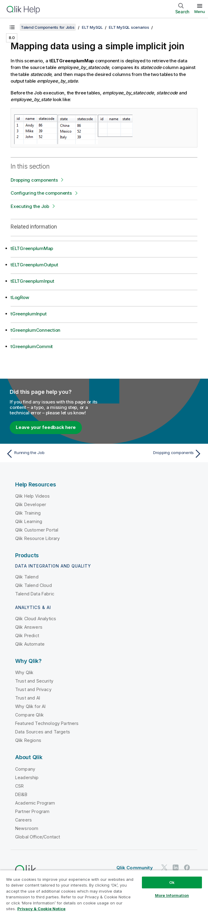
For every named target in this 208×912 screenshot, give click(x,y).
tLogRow (20, 297)
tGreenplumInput (28, 314)
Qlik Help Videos (32, 496)
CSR (19, 786)
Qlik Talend (27, 576)
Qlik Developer (30, 504)
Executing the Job (30, 206)
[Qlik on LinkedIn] (175, 867)
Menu (199, 11)
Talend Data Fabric (34, 593)
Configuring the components (41, 193)
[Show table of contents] (12, 27)
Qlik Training (28, 512)
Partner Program (32, 811)
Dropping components (34, 180)
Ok (172, 882)
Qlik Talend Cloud (33, 585)
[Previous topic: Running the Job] (53, 454)
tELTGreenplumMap (32, 248)
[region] (104, 891)
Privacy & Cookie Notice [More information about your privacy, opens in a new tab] (41, 908)
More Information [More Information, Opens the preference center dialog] (172, 895)
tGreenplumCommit (32, 346)
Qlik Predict (27, 635)
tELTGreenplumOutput (34, 265)
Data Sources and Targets (42, 731)
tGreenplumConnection (35, 330)
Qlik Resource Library (37, 538)
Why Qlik (24, 672)
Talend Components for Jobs (48, 27)
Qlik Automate (30, 644)
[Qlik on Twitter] (164, 867)
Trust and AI (27, 697)
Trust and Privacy (33, 689)
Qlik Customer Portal (36, 529)
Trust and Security (34, 680)
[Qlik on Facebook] (187, 867)
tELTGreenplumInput (32, 281)
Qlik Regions (28, 740)
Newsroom (26, 828)
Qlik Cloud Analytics (35, 618)
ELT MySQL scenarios (129, 27)
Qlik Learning (28, 521)
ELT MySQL (92, 27)
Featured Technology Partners (47, 723)
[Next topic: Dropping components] (154, 454)
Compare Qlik (29, 714)
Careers (23, 819)
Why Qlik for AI (30, 706)
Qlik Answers (28, 627)
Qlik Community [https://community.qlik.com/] (134, 868)
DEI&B (21, 794)
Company (25, 769)
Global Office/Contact (37, 836)
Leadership (27, 777)
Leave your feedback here (46, 427)
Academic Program (35, 802)
